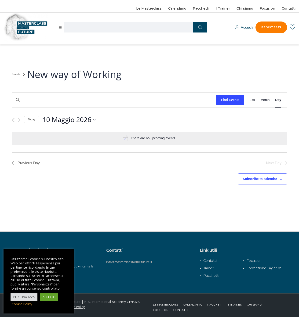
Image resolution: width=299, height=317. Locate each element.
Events (16, 74)
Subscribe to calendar (260, 179)
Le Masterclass (149, 8)
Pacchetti (201, 8)
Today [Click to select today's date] (31, 119)
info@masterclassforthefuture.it (129, 260)
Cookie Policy (74, 305)
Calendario (177, 8)
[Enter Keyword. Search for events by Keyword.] (114, 100)
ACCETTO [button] (49, 297)
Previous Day (26, 163)
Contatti (288, 8)
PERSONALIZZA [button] (24, 297)
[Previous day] (13, 120)
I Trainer (223, 8)
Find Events (230, 100)
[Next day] (19, 120)
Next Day (276, 163)
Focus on (267, 8)
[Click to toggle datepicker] (69, 119)
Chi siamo (245, 8)
